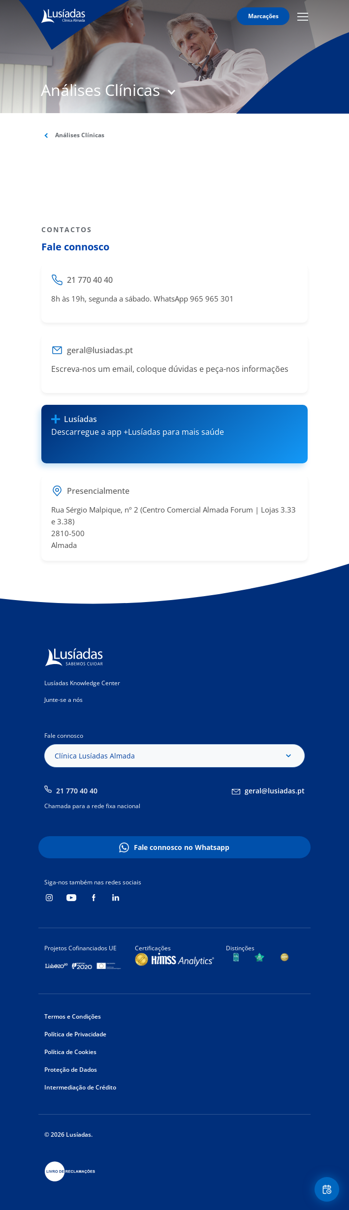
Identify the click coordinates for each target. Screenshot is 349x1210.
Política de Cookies (70, 1052)
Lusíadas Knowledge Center (82, 683)
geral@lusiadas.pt (275, 790)
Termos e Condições (72, 1016)
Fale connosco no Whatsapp (181, 847)
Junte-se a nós (63, 700)
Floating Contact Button (328, 1190)
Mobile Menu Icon (302, 16)
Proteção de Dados (70, 1069)
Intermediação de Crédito (80, 1087)
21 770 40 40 (76, 790)
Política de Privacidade (75, 1034)
